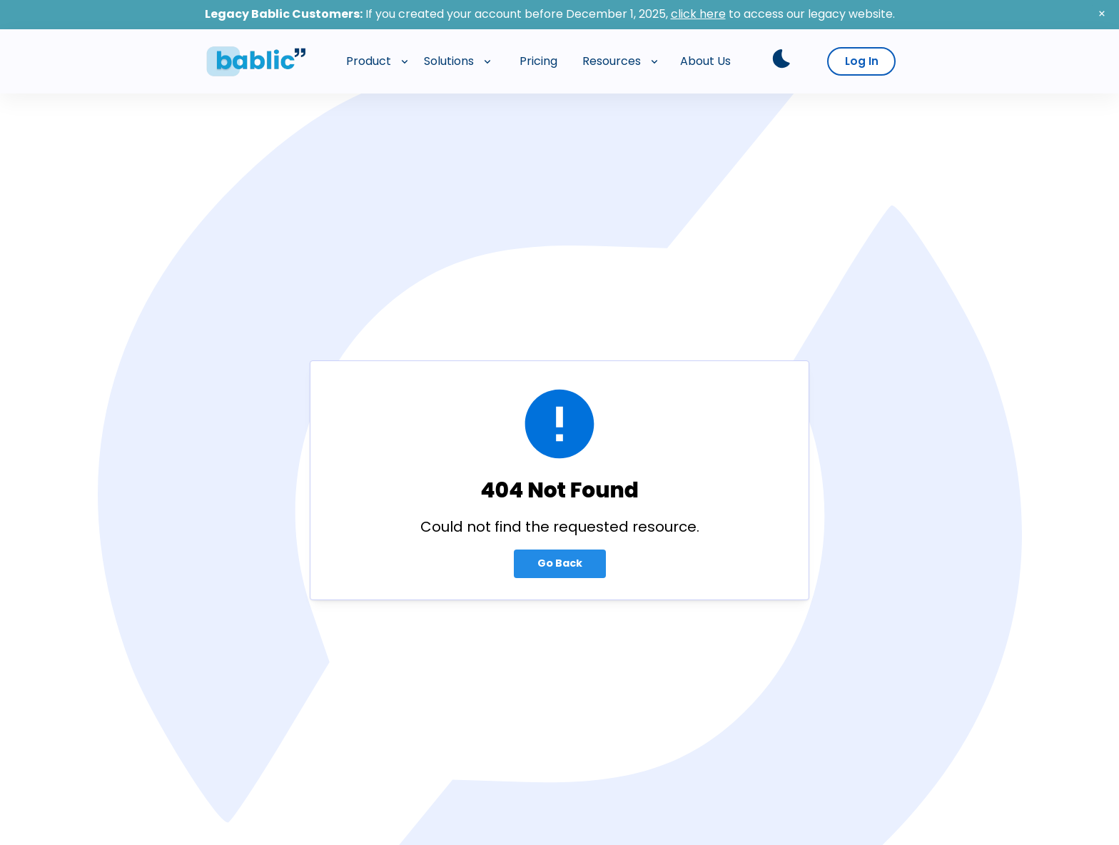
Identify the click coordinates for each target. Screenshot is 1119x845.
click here (698, 14)
